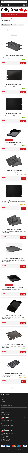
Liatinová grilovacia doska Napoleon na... (14, 200)
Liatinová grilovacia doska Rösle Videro (14, 55)
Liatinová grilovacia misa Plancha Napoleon (14, 287)
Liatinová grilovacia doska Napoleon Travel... (14, 258)
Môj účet (3, 401)
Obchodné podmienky (5, 397)
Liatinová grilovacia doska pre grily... (14, 84)
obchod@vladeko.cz (7, 440)
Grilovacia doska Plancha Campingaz (14, 315)
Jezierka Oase (4, 427)
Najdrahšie (21, 24)
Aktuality (3, 409)
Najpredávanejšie (5, 24)
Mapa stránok (4, 403)
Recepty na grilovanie (5, 412)
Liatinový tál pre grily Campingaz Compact (14, 344)
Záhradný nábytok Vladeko (6, 420)
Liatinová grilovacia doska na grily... (14, 170)
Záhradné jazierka (5, 423)
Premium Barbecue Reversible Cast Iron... (14, 373)
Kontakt (12, 5)
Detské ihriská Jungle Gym (6, 422)
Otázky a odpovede (5, 414)
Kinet (23, 449)
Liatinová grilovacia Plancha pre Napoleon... (14, 142)
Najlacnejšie (13, 24)
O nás (2, 410)
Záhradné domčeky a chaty (7, 425)
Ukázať (8, 28)
